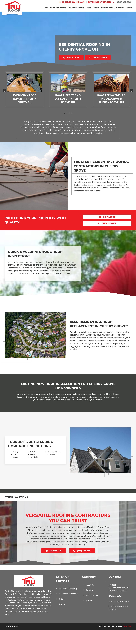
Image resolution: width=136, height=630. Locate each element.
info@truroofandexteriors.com (118, 601)
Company (120, 8)
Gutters (96, 8)
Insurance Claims (107, 8)
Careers (89, 590)
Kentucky (70, 2)
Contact (129, 8)
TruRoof (112, 585)
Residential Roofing (58, 8)
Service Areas (92, 595)
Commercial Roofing (76, 8)
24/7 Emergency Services (101, 2)
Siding (88, 8)
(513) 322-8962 (124, 2)
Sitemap (89, 600)
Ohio (61, 2)
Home (46, 8)
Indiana (80, 2)
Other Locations (16, 497)
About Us (90, 585)
